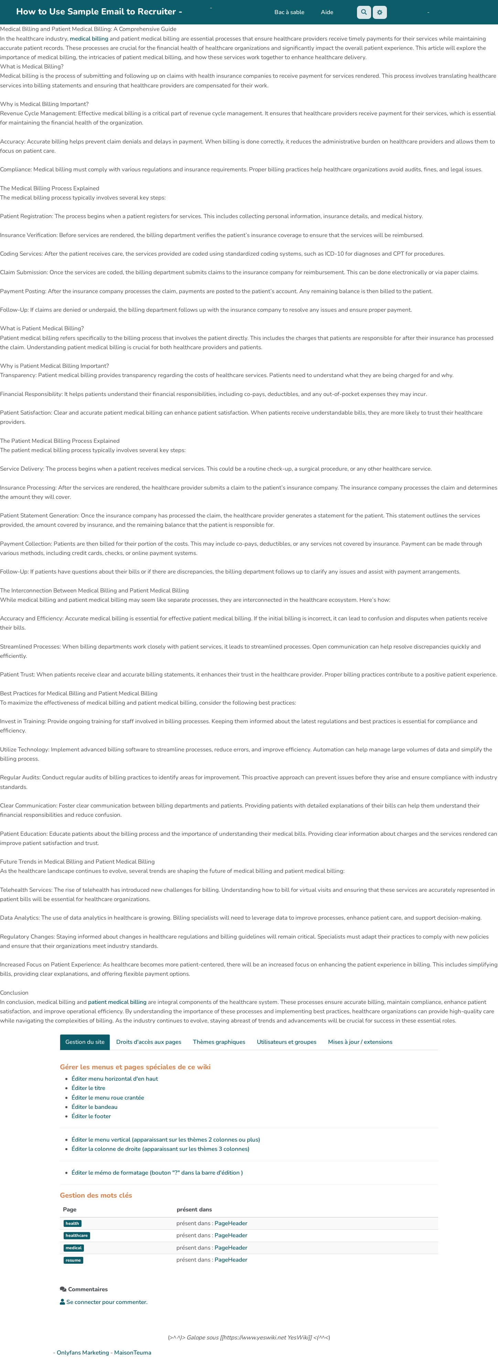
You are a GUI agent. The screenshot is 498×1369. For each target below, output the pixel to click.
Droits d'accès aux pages (148, 1042)
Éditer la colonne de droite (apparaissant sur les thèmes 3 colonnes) (161, 1149)
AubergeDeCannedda (458, 12)
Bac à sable (289, 12)
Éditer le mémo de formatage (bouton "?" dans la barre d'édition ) (157, 1173)
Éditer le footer (91, 1116)
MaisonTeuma (132, 1353)
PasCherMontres (209, 17)
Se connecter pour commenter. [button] (104, 1302)
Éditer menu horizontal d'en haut (115, 1079)
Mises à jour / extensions (360, 1042)
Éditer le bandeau (95, 1107)
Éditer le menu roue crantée (108, 1098)
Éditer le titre (88, 1088)
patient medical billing (117, 1002)
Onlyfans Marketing (83, 1353)
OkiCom (198, 8)
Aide (326, 12)
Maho (419, 12)
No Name (399, 12)
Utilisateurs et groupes (286, 1042)
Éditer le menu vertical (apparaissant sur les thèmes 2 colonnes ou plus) (166, 1140)
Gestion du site (85, 1042)
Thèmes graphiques (219, 1042)
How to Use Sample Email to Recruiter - (99, 12)
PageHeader (231, 1223)
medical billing (89, 39)
